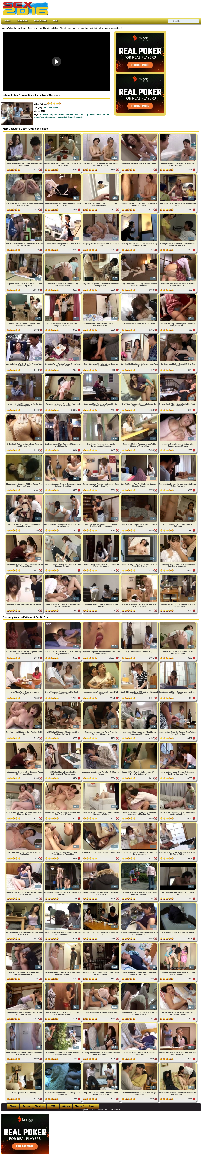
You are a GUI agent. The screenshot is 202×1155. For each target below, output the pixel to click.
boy (86, 114)
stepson (53, 114)
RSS (55, 21)
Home (7, 21)
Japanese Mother (51, 107)
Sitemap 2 (79, 1106)
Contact (92, 1106)
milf (76, 114)
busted (71, 117)
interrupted (62, 117)
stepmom (44, 114)
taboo (61, 114)
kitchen (106, 114)
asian (92, 114)
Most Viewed (40, 21)
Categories (22, 21)
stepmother (50, 117)
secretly (79, 117)
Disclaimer (40, 1106)
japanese (69, 114)
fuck (81, 114)
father (98, 114)
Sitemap (66, 1106)
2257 (53, 1106)
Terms (13, 1106)
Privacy (26, 1106)
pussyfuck (39, 117)
